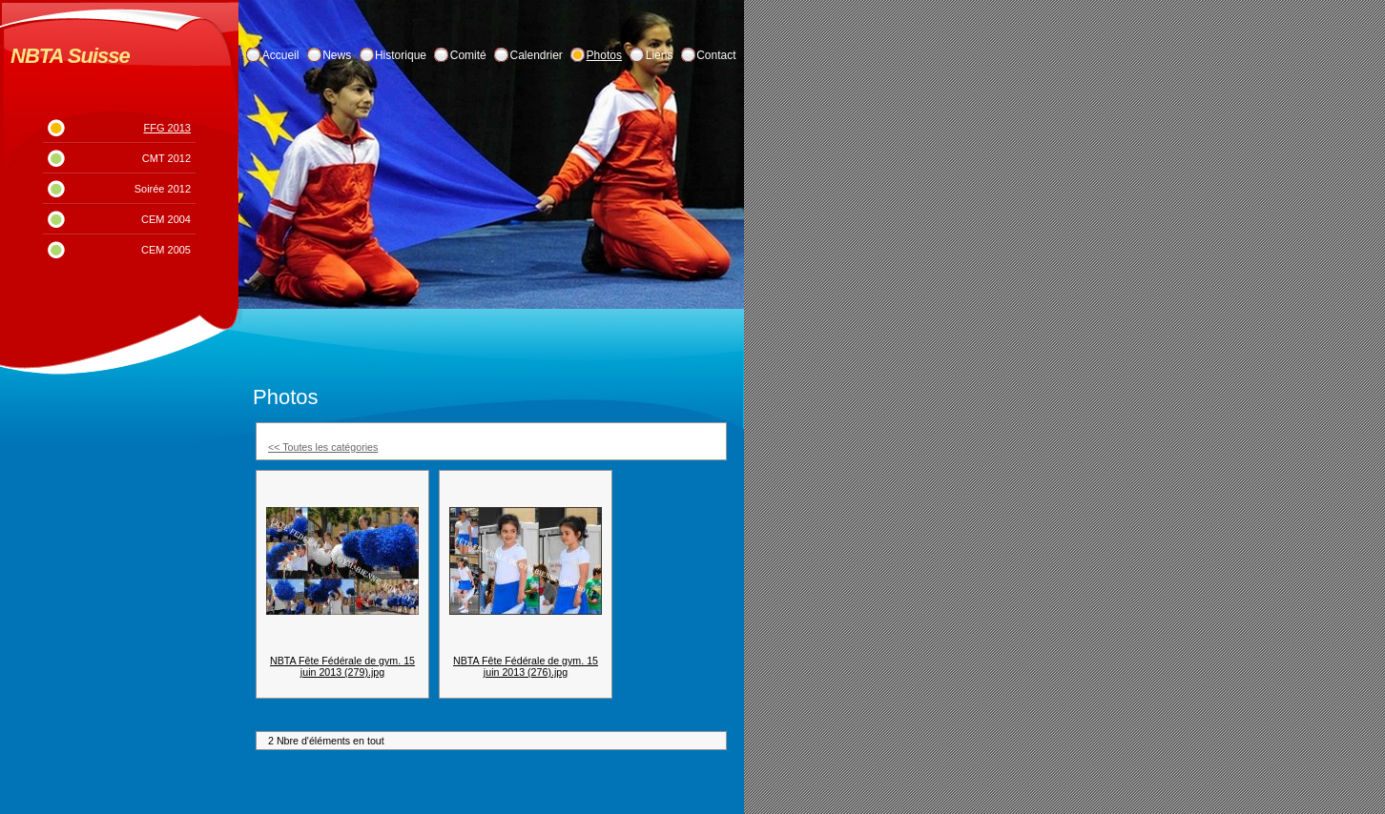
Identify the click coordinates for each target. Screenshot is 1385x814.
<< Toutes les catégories (323, 447)
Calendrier (536, 55)
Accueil (281, 55)
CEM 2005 (166, 249)
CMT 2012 (166, 158)
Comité (468, 55)
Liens (659, 55)
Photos (604, 55)
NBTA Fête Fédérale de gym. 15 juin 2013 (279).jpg (342, 666)
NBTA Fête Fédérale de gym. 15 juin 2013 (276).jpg (525, 666)
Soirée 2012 (162, 188)
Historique (400, 55)
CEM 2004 (166, 219)
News (336, 55)
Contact (715, 55)
